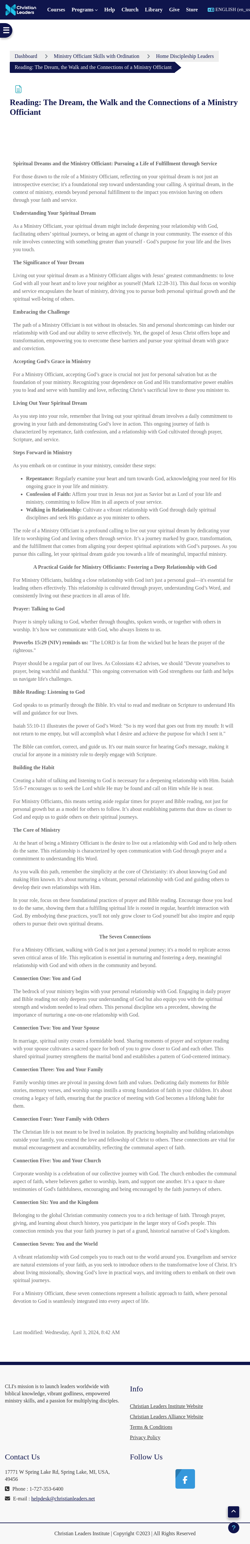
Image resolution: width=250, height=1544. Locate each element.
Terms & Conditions (151, 1427)
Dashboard (26, 56)
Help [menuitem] (109, 9)
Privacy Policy (145, 1437)
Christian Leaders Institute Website (166, 1406)
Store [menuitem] (192, 9)
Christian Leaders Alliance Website (166, 1416)
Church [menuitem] (129, 9)
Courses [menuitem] (56, 9)
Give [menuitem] (174, 9)
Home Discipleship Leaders (185, 56)
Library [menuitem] (153, 9)
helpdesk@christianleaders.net (63, 1498)
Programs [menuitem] (82, 9)
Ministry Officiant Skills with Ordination (96, 56)
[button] (234, 1512)
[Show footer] (234, 1528)
